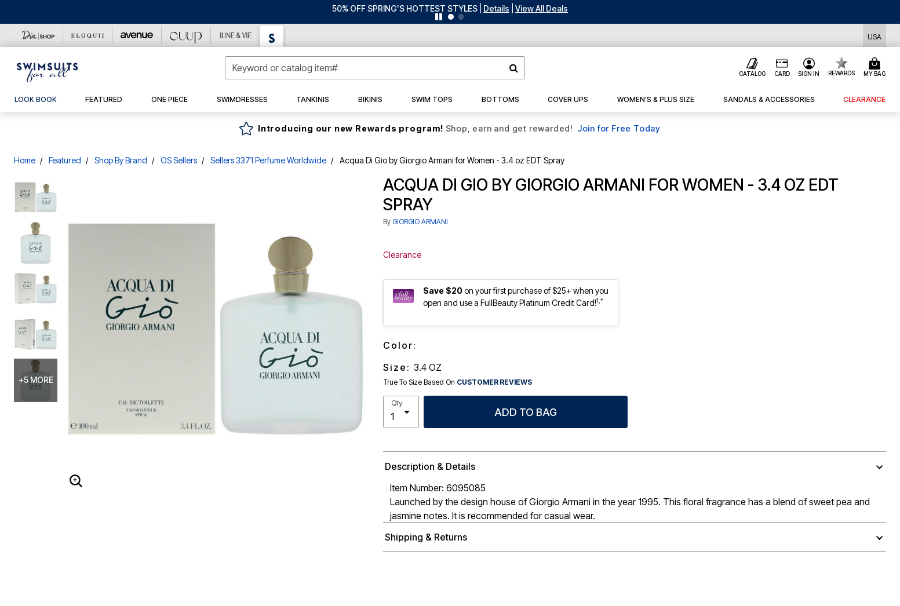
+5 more (36, 380)
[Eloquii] (87, 35)
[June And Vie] (235, 35)
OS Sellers (179, 160)
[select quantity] (401, 412)
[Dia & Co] (38, 35)
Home (24, 160)
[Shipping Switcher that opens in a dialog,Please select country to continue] (874, 35)
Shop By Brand (120, 160)
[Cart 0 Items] (876, 68)
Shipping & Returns (426, 537)
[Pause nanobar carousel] (438, 16)
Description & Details (430, 466)
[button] (496, 8)
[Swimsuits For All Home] (47, 71)
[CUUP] (186, 35)
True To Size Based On (458, 382)
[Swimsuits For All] (271, 36)
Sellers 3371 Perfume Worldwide (268, 160)
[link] (35, 99)
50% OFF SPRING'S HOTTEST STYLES (405, 8)
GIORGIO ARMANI (420, 221)
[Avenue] (137, 35)
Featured (65, 160)
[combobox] (375, 67)
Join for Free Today (619, 128)
